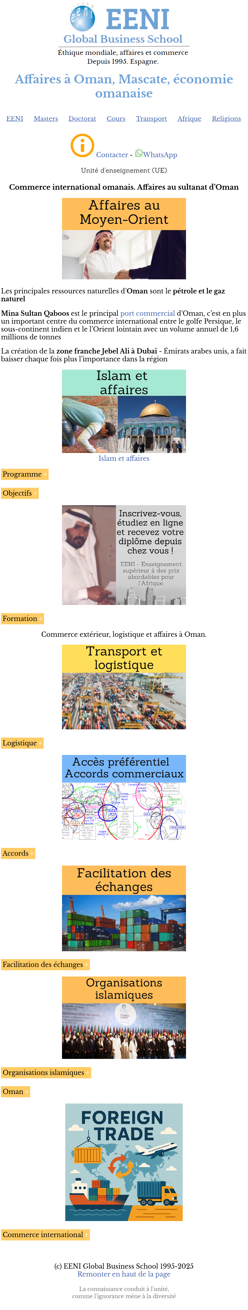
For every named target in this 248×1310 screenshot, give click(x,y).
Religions (226, 118)
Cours (116, 118)
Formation (20, 619)
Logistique (20, 743)
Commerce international (43, 1235)
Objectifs (17, 493)
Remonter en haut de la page (124, 1274)
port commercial (147, 313)
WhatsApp (155, 155)
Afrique (189, 118)
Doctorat (82, 118)
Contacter (112, 155)
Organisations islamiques (43, 1073)
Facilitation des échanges (43, 965)
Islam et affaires (123, 458)
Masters (46, 118)
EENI (14, 118)
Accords (16, 853)
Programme (22, 474)
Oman (13, 1092)
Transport (151, 118)
